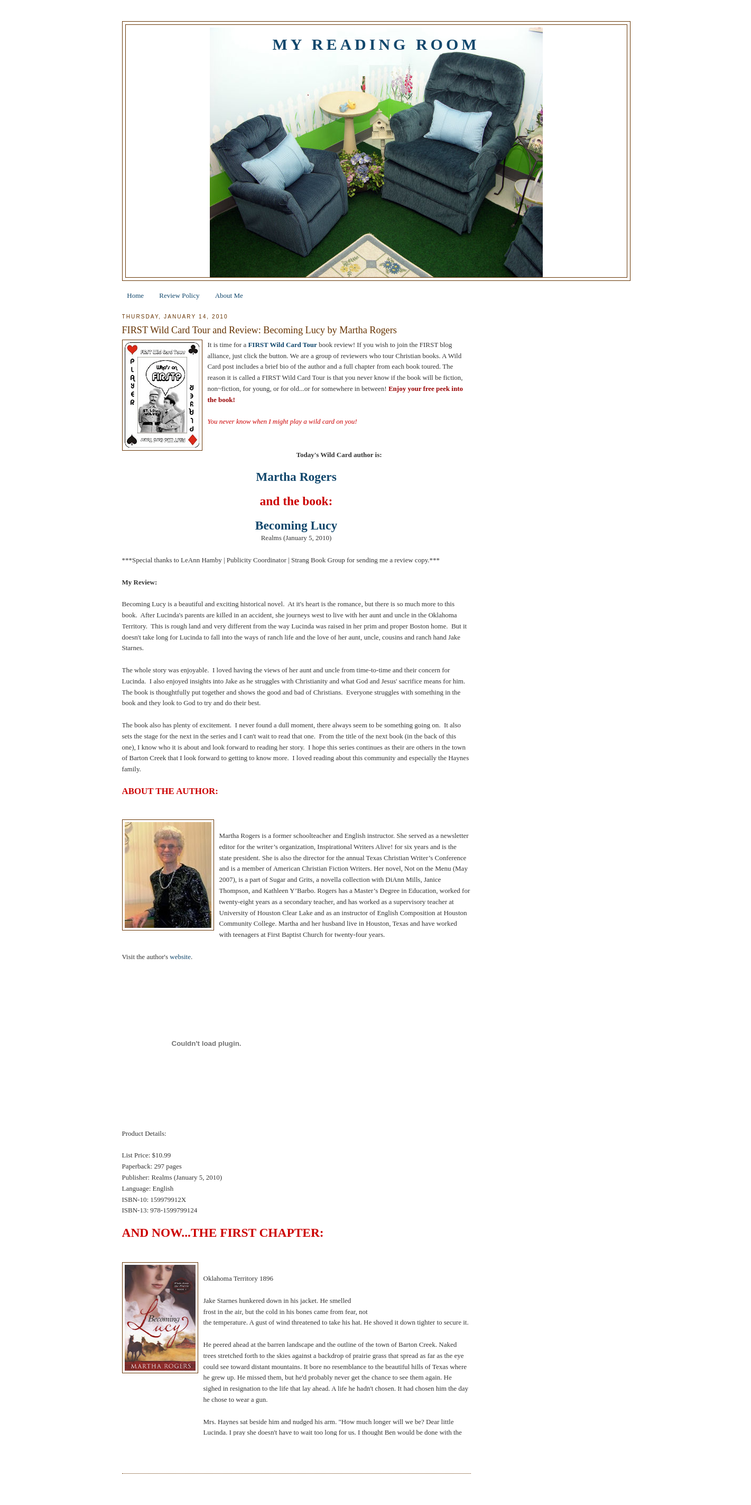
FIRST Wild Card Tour (282, 345)
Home (135, 295)
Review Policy (179, 295)
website (180, 957)
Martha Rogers (296, 477)
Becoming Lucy (296, 525)
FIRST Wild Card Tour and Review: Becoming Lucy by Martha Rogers (259, 330)
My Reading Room (375, 44)
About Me (229, 295)
